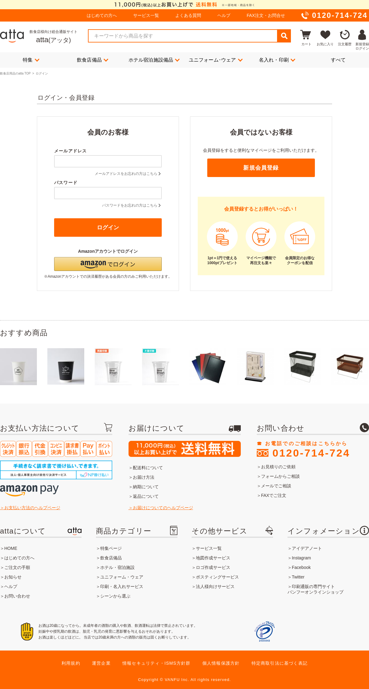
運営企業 (101, 663)
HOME (10, 548)
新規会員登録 (261, 168)
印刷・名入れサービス (121, 586)
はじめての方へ (102, 15)
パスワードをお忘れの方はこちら (132, 205)
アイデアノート (307, 548)
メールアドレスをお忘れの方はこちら (128, 173)
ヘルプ (223, 15)
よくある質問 (188, 15)
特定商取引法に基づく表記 (280, 663)
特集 (31, 59)
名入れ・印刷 (277, 59)
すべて (338, 59)
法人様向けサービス (215, 586)
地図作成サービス (213, 557)
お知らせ (13, 576)
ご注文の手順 (17, 567)
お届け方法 (143, 477)
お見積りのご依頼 (278, 466)
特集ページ (111, 548)
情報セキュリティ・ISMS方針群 (156, 663)
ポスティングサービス (217, 576)
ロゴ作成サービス (213, 567)
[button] (108, 264)
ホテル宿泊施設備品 (154, 59)
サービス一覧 (146, 15)
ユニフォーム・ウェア (121, 576)
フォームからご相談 (280, 476)
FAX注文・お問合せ (266, 15)
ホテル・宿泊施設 (117, 567)
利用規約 (71, 663)
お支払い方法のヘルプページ (32, 507)
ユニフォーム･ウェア (216, 59)
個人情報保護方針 (221, 663)
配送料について (148, 467)
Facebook (301, 567)
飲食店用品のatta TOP (15, 73)
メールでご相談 (276, 485)
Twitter (298, 576)
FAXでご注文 (273, 495)
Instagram (301, 557)
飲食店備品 (92, 59)
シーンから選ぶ (115, 596)
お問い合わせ (17, 596)
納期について (146, 486)
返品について (146, 496)
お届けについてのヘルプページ (163, 507)
